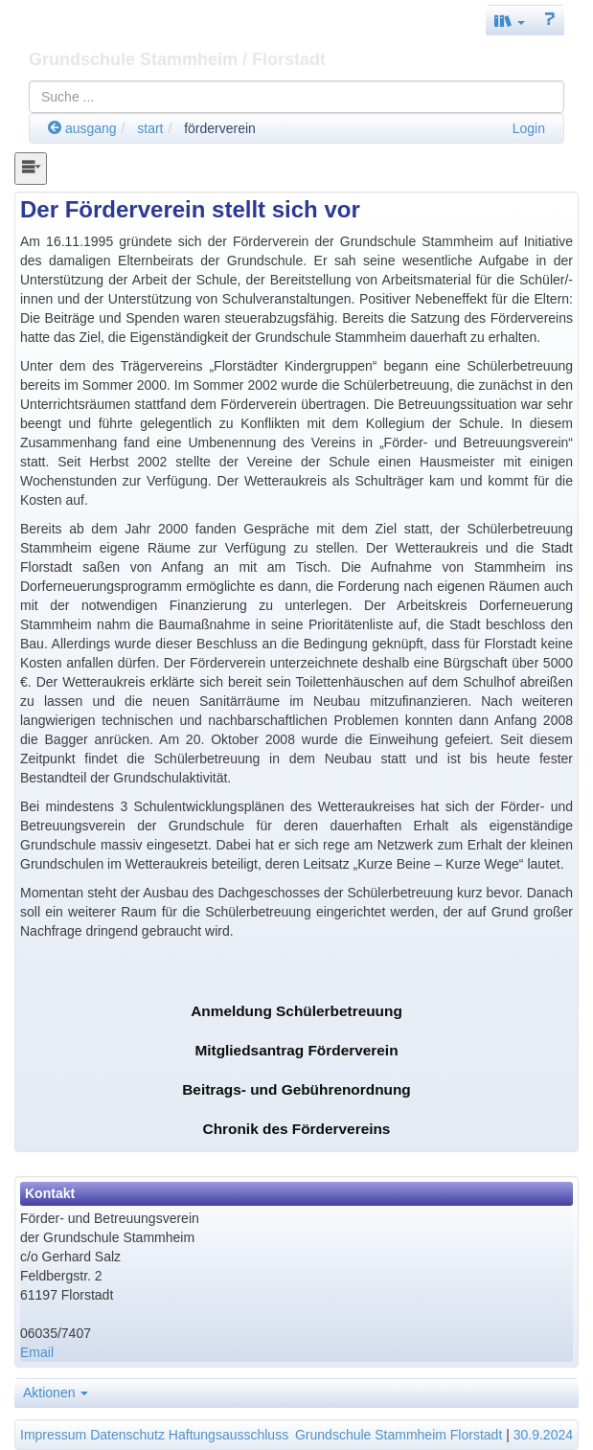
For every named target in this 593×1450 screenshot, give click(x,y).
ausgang (82, 128)
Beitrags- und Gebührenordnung (296, 1089)
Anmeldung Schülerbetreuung (296, 1011)
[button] (510, 20)
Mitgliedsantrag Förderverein (296, 1050)
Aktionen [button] (55, 1392)
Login (529, 128)
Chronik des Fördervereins (297, 1129)
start (150, 128)
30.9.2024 (543, 1434)
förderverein (220, 128)
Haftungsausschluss (228, 1434)
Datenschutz (127, 1434)
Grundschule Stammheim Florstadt (398, 1434)
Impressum (53, 1434)
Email (37, 1352)
